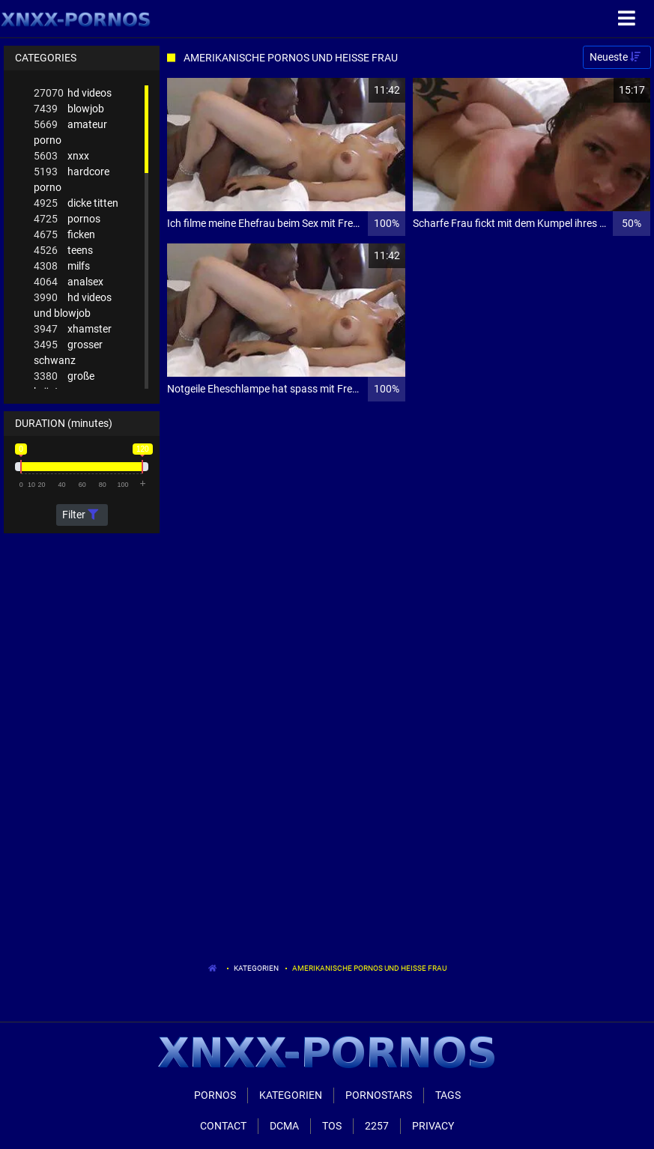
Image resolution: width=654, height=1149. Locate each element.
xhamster (73, 329)
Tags (448, 1095)
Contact (223, 1126)
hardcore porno (71, 178)
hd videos (73, 93)
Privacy (433, 1126)
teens (63, 250)
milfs (62, 266)
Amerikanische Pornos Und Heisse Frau (369, 968)
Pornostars (378, 1095)
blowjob (69, 109)
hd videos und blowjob (73, 304)
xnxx (61, 156)
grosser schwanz (68, 351)
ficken (64, 235)
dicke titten (76, 203)
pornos (67, 219)
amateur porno (70, 131)
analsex (68, 282)
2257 (377, 1126)
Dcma (284, 1126)
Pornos (215, 1095)
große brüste (64, 383)
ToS (332, 1126)
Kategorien (256, 968)
